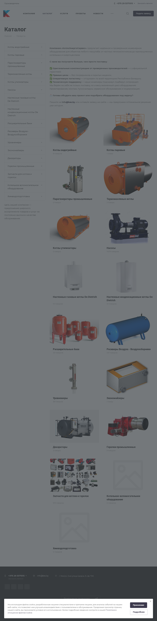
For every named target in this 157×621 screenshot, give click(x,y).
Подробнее (139, 612)
